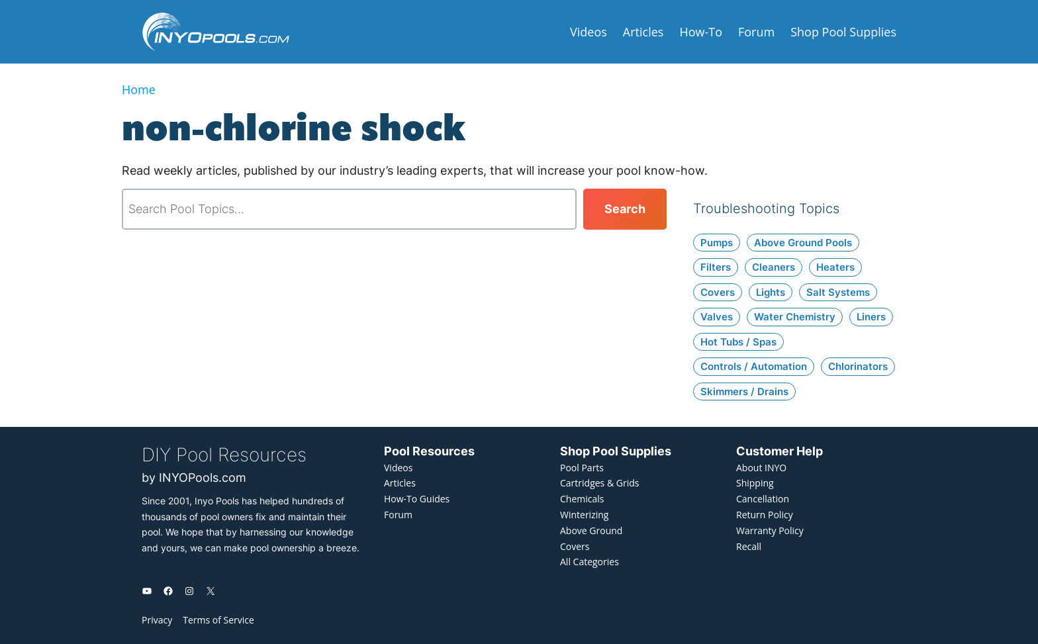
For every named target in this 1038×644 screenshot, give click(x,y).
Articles (400, 483)
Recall (748, 546)
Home (139, 89)
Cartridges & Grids (599, 483)
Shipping (755, 483)
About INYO (761, 467)
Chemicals (582, 498)
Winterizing (584, 514)
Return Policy (764, 514)
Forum (398, 514)
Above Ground (591, 530)
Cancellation (762, 498)
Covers (575, 546)
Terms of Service (218, 620)
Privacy (157, 620)
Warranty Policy (770, 530)
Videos (398, 467)
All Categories (589, 561)
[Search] (625, 209)
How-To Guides (416, 498)
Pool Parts (582, 467)
